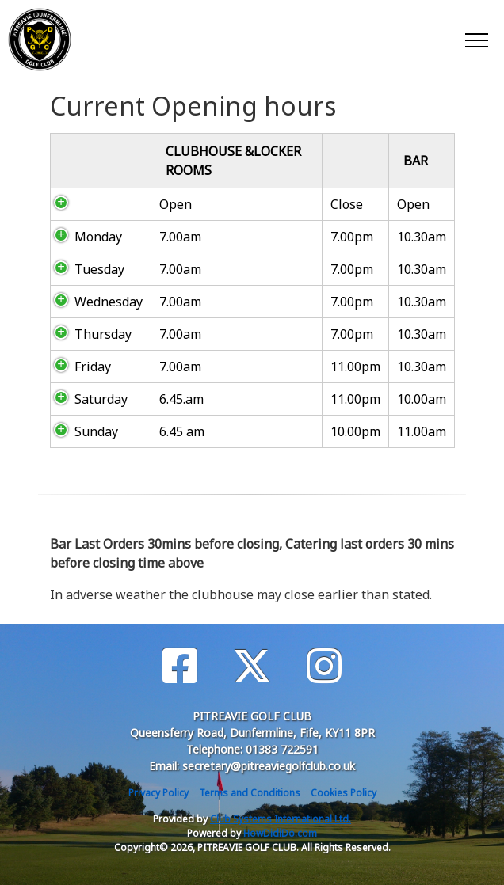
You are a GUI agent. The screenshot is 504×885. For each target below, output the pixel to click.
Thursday (103, 334)
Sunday (96, 431)
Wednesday (108, 301)
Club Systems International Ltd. (280, 819)
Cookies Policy (343, 793)
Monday (98, 236)
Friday (92, 366)
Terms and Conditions (249, 793)
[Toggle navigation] (476, 39)
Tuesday (99, 269)
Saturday (101, 399)
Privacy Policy (158, 793)
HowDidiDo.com (280, 833)
